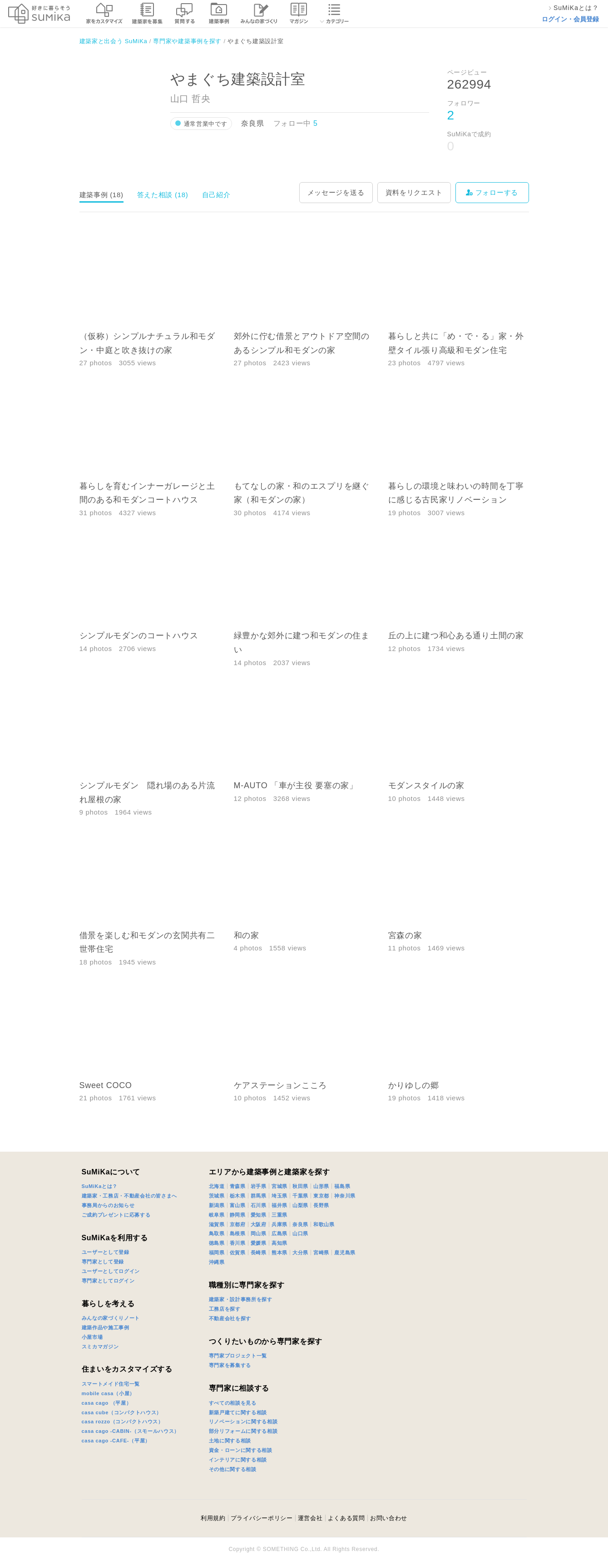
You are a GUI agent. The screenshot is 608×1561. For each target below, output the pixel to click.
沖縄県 (217, 1262)
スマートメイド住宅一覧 (111, 1384)
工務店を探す (225, 1309)
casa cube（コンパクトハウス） (122, 1412)
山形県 (321, 1186)
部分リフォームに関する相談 (243, 1431)
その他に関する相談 (233, 1469)
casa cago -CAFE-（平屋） (116, 1440)
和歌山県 (324, 1224)
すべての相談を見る (233, 1403)
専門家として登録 (103, 1261)
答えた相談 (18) (162, 195)
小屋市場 (92, 1337)
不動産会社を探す (230, 1318)
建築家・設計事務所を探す (240, 1299)
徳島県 (217, 1243)
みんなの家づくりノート (111, 1318)
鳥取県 (217, 1233)
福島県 (342, 1186)
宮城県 (279, 1186)
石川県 (259, 1205)
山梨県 (300, 1205)
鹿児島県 (345, 1252)
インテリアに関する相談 (238, 1459)
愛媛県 (259, 1243)
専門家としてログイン (108, 1280)
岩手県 (259, 1186)
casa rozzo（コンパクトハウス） (122, 1421)
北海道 (217, 1186)
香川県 (238, 1243)
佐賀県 (238, 1252)
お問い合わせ (388, 1518)
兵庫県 (279, 1224)
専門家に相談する (239, 1388)
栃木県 (238, 1195)
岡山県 (259, 1233)
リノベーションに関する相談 (243, 1421)
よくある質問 (346, 1518)
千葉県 (300, 1195)
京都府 (238, 1224)
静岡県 (238, 1215)
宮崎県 (321, 1252)
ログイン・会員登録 (570, 19)
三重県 (279, 1215)
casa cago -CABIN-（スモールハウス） (131, 1431)
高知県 (279, 1243)
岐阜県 (217, 1215)
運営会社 (310, 1518)
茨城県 (217, 1195)
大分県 (300, 1252)
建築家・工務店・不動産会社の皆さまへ (130, 1195)
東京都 (321, 1195)
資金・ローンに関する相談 (240, 1450)
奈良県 (300, 1224)
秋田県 (300, 1186)
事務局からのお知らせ (108, 1205)
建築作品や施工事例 (105, 1327)
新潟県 (217, 1205)
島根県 (238, 1233)
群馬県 (259, 1195)
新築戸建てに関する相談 (238, 1412)
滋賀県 (217, 1224)
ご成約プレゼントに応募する (116, 1215)
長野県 (321, 1205)
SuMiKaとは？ (100, 1186)
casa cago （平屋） (107, 1403)
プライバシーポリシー (262, 1518)
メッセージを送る (336, 192)
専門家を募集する (230, 1365)
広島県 (279, 1233)
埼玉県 (279, 1195)
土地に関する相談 (230, 1440)
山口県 (300, 1233)
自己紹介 (216, 195)
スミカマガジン (100, 1346)
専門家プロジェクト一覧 (238, 1355)
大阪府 (259, 1224)
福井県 (279, 1205)
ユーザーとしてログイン (111, 1271)
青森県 (238, 1186)
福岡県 (217, 1252)
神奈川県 (345, 1195)
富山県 (238, 1205)
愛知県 (259, 1215)
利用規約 (213, 1518)
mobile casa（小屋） (108, 1393)
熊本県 (279, 1252)
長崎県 (259, 1252)
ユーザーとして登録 (105, 1252)
